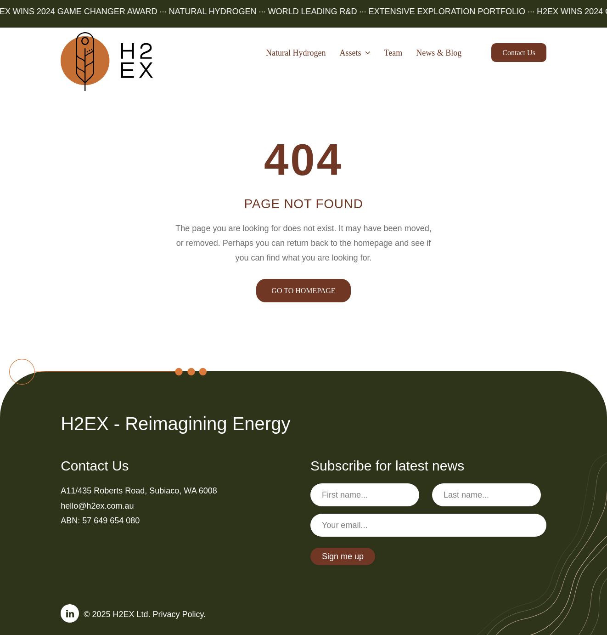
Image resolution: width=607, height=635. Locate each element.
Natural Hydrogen (296, 52)
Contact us (518, 53)
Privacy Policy (178, 614)
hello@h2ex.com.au (97, 505)
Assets (355, 52)
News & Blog (438, 52)
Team (393, 52)
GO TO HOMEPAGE (303, 291)
